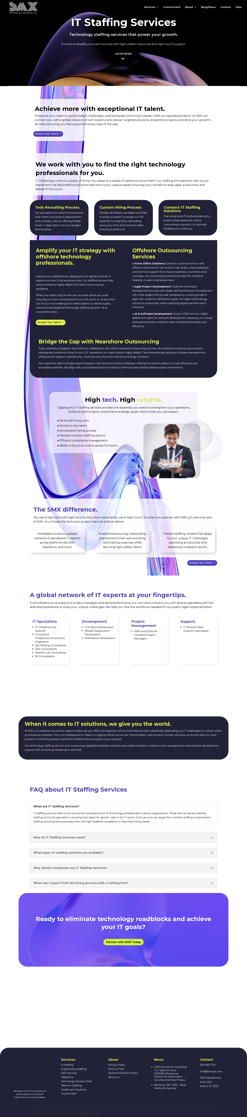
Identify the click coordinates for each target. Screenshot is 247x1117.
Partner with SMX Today (123, 942)
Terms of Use (116, 1069)
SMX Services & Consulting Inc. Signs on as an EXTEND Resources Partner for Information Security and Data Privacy (170, 1073)
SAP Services (69, 1073)
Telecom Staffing (71, 1085)
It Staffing (67, 1064)
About (189, 9)
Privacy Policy (116, 1064)
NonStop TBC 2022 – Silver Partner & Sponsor (170, 1086)
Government (171, 9)
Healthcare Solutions (73, 1089)
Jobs (238, 9)
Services (149, 9)
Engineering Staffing (73, 1069)
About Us (114, 1077)
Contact (225, 9)
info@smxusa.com (211, 1071)
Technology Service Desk (76, 1081)
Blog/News (208, 9)
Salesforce (67, 1077)
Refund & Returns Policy (123, 1073)
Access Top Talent (46, 133)
